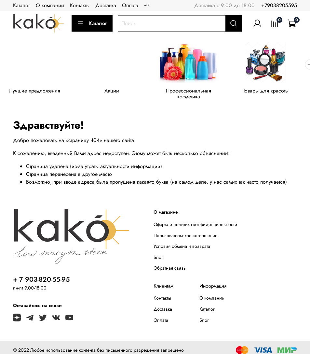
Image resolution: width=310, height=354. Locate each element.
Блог (158, 252)
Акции (115, 92)
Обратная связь (170, 264)
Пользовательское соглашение (185, 231)
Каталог (21, 5)
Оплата (130, 5)
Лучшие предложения (35, 92)
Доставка (105, 5)
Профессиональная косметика (195, 92)
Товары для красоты (274, 92)
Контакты (79, 5)
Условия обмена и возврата (182, 242)
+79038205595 (279, 5)
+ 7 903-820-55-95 (41, 275)
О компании (50, 5)
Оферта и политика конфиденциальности (195, 220)
